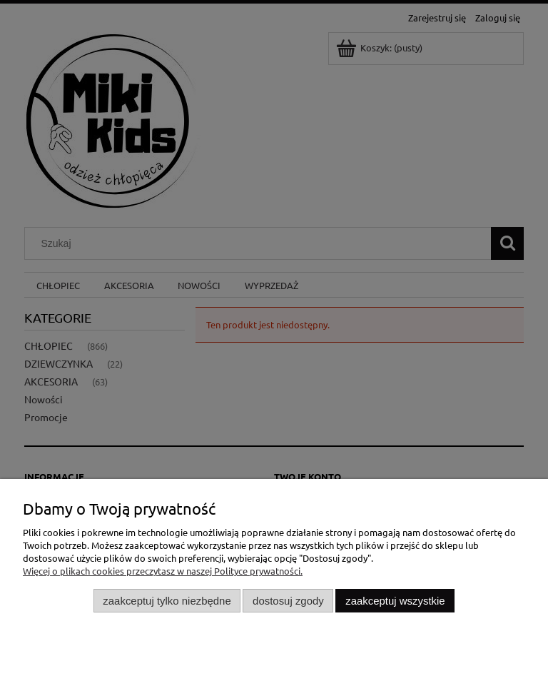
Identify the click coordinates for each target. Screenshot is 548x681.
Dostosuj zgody (288, 601)
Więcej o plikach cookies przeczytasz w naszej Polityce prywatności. (163, 571)
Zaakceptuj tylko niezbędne (166, 601)
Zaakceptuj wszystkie (395, 601)
